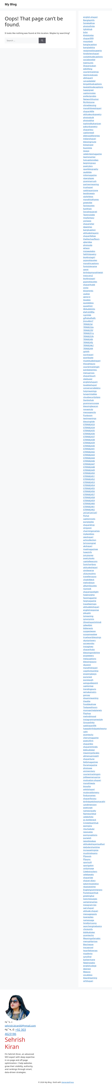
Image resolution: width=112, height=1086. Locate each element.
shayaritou (88, 129)
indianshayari (89, 138)
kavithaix (87, 208)
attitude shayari (90, 911)
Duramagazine (90, 765)
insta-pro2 (88, 275)
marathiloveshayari (92, 108)
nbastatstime (89, 886)
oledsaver (87, 379)
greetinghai (88, 895)
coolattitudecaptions (93, 56)
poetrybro (88, 166)
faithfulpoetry (89, 254)
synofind (87, 956)
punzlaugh (88, 679)
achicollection (89, 540)
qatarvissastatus (91, 883)
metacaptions (89, 658)
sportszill (87, 862)
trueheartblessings (92, 637)
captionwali (88, 132)
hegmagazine (89, 600)
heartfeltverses (90, 950)
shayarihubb (89, 284)
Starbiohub (88, 400)
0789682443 (89, 454)
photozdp (87, 245)
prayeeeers (88, 655)
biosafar (87, 786)
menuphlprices (90, 941)
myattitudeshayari (91, 360)
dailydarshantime (91, 847)
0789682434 (89, 427)
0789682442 (89, 451)
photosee (87, 768)
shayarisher (88, 223)
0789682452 (89, 479)
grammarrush (89, 181)
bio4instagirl (89, 257)
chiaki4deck (88, 579)
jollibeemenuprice (91, 777)
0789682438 (89, 439)
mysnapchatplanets (92, 710)
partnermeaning (91, 184)
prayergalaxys (89, 673)
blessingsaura (89, 661)
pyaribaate (88, 357)
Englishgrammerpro (92, 889)
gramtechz (88, 734)
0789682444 (89, 458)
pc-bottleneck (89, 819)
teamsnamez (89, 156)
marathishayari (90, 667)
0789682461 (89, 506)
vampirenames (90, 901)
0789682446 (89, 461)
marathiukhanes (91, 199)
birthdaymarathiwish (93, 272)
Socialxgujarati (90, 211)
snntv (85, 287)
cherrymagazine (91, 737)
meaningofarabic (91, 752)
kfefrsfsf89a (88, 312)
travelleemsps (89, 603)
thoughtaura (89, 363)
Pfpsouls (87, 856)
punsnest (87, 676)
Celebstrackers (90, 871)
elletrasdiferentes (91, 135)
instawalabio (89, 251)
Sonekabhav (89, 23)
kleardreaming (90, 977)
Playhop (87, 713)
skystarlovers (89, 640)
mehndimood (89, 716)
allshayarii (88, 77)
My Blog (11, 4)
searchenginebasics (92, 926)
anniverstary (89, 771)
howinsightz (89, 594)
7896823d (88, 324)
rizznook (87, 588)
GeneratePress (68, 1082)
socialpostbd (89, 59)
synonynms (88, 619)
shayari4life (88, 111)
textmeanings (89, 418)
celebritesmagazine (92, 154)
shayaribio (88, 743)
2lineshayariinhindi (92, 622)
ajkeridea (87, 242)
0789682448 (89, 467)
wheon (86, 248)
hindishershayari (91, 53)
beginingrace (89, 163)
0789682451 (89, 476)
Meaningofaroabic (92, 938)
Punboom (87, 415)
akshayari (87, 546)
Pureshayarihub (90, 892)
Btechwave (88, 944)
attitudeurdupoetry (92, 114)
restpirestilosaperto (92, 50)
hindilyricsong (89, 923)
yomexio (87, 220)
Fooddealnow (89, 704)
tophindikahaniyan (92, 123)
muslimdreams (90, 853)
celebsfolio (88, 816)
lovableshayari (90, 385)
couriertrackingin (91, 366)
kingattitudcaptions (92, 84)
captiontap (88, 686)
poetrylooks (88, 558)
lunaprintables (90, 394)
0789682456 (89, 491)
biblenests (88, 628)
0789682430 (89, 445)
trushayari (88, 187)
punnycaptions (90, 835)
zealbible (87, 172)
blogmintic (88, 290)
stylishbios (88, 196)
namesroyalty (89, 810)
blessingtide (89, 421)
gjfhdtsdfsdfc (89, 318)
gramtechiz (88, 935)
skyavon (87, 664)
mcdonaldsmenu (91, 792)
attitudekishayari (91, 606)
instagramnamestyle (93, 719)
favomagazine (89, 597)
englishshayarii (90, 381)
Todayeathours (90, 707)
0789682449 (89, 470)
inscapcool (88, 947)
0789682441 (89, 448)
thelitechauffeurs (91, 239)
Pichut (86, 515)
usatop (86, 293)
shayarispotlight (91, 591)
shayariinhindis (90, 746)
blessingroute (89, 141)
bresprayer (88, 144)
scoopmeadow (90, 634)
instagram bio (89, 904)
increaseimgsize (90, 850)
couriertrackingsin (91, 774)
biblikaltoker (89, 932)
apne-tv (86, 296)
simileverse (88, 570)
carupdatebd (89, 81)
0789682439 (89, 442)
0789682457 (89, 494)
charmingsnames (91, 531)
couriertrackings (91, 71)
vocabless (87, 974)
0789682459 (89, 500)
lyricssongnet (89, 543)
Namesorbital (89, 813)
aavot (85, 269)
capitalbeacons (90, 561)
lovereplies (88, 917)
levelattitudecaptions (93, 87)
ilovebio (87, 299)
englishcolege (89, 965)
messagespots (90, 914)
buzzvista (87, 147)
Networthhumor (91, 99)
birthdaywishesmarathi (94, 801)
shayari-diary (89, 880)
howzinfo (87, 552)
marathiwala (89, 783)
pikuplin (87, 613)
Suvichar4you (89, 564)
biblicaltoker (89, 749)
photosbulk (88, 117)
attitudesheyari (90, 567)
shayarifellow (89, 236)
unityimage (88, 868)
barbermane (89, 959)
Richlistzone (88, 102)
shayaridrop (89, 524)
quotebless (88, 302)
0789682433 (89, 424)
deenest (87, 968)
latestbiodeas (89, 841)
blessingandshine (91, 652)
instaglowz (88, 646)
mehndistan (89, 582)
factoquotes (88, 205)
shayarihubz (89, 649)
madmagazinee (90, 549)
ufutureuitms (89, 573)
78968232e (88, 327)
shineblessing (89, 105)
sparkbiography (90, 169)
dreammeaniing (90, 698)
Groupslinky (88, 722)
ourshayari (88, 354)
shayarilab (88, 877)
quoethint (88, 306)
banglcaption (89, 229)
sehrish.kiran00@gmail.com (20, 1025)
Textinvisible (89, 214)
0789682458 (89, 497)
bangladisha (89, 47)
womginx (87, 825)
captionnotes (89, 93)
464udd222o (89, 309)
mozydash (88, 41)
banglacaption (90, 44)
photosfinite (89, 26)
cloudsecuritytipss (91, 397)
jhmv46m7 (88, 321)
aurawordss (88, 643)
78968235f (88, 330)
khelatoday (88, 35)
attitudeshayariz (91, 233)
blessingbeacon (90, 406)
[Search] (42, 40)
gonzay (86, 695)
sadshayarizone (90, 190)
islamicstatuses (90, 74)
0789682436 (89, 433)
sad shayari (88, 908)
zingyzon (87, 527)
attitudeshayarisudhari (94, 844)
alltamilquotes (90, 585)
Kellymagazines (90, 762)
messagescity (89, 412)
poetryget (87, 807)
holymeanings (90, 391)
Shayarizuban (89, 65)
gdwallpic (87, 625)
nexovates (88, 831)
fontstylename (90, 266)
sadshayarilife (89, 725)
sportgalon (88, 865)
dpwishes (87, 226)
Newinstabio (89, 962)
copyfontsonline (90, 670)
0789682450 (89, 473)
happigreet (88, 90)
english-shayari (90, 17)
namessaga (88, 920)
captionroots (89, 518)
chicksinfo (88, 929)
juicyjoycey (88, 555)
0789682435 (89, 430)
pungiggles (88, 521)
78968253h (88, 336)
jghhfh (86, 351)
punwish (87, 838)
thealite (86, 701)
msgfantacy (88, 217)
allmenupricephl (91, 756)
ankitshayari (89, 789)
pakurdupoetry (90, 126)
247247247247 (90, 512)
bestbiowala (89, 193)
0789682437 (89, 436)
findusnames (89, 795)
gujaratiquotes (90, 260)
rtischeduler (89, 828)
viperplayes (88, 178)
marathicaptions (91, 263)
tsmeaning (88, 616)
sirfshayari (88, 981)
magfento (87, 953)
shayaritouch (89, 375)
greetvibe (87, 202)
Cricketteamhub (90, 822)
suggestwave (89, 631)
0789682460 (89, 503)
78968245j (88, 342)
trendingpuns (89, 689)
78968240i (88, 339)
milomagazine (90, 175)
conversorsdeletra (91, 388)
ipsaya (86, 150)
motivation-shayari (92, 780)
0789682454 (89, 485)
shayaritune (88, 759)
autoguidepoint (90, 683)
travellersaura (89, 576)
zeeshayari (88, 537)
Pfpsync (87, 859)
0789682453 (89, 482)
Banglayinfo (88, 20)
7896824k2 (88, 345)
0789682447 (89, 464)
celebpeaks (88, 874)
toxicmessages (90, 898)
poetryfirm (88, 740)
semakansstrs (89, 692)
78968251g (88, 333)
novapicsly (88, 409)
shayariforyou (89, 798)
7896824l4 (88, 348)
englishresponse (91, 610)
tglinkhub (87, 29)
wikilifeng (87, 68)
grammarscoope (91, 403)
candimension (89, 804)
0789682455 (89, 488)
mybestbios (88, 534)
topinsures (88, 62)
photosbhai (88, 120)
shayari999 (88, 38)
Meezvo (86, 971)
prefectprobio (89, 96)
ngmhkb (87, 315)
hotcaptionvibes (90, 160)
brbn (85, 32)
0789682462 (89, 509)
